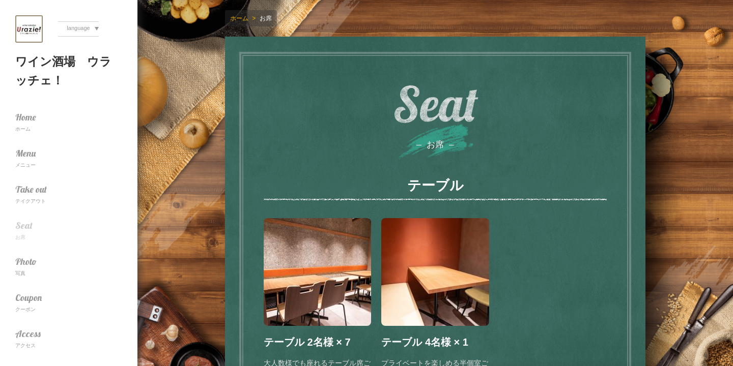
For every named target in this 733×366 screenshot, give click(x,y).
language (78, 28)
